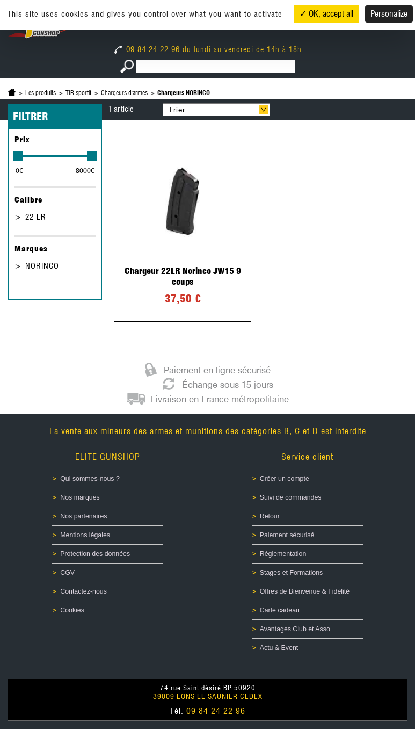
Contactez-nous (83, 591)
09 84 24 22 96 (148, 49)
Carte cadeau (280, 610)
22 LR (35, 217)
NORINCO (42, 266)
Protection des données (95, 554)
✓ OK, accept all (326, 14)
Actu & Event (279, 648)
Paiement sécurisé (287, 535)
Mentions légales (85, 535)
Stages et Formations (291, 572)
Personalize (388, 14)
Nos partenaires (83, 516)
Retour (270, 516)
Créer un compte (284, 478)
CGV (67, 572)
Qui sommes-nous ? (90, 478)
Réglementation (283, 554)
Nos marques (80, 497)
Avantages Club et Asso (295, 629)
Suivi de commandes (291, 497)
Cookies (72, 610)
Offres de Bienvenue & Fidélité (305, 591)
